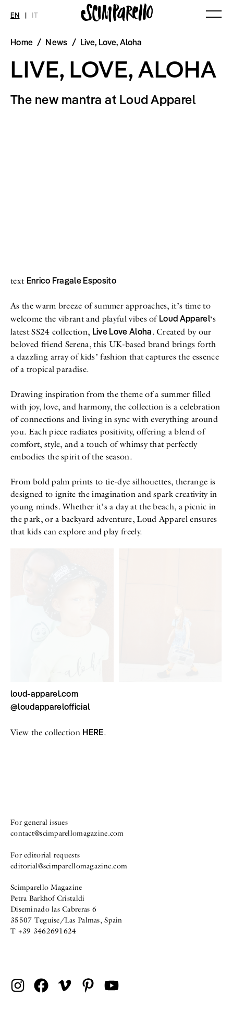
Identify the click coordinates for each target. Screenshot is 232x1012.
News (56, 42)
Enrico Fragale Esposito (71, 280)
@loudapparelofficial (50, 706)
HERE (92, 732)
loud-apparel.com (44, 693)
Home (21, 42)
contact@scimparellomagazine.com (67, 833)
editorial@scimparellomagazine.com (68, 865)
